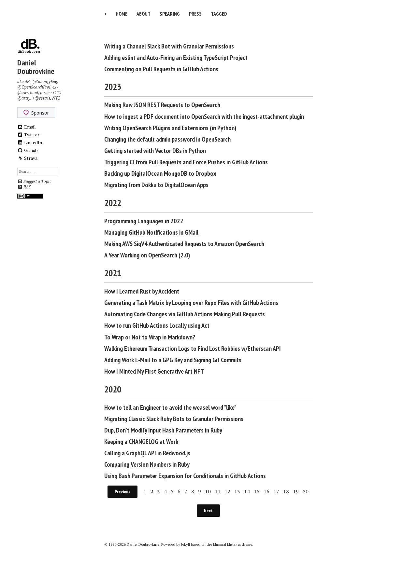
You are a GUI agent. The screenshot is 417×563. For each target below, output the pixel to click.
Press (195, 13)
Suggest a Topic (34, 181)
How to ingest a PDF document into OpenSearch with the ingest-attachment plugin (204, 116)
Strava (27, 158)
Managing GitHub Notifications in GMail (151, 232)
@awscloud (27, 92)
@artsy (23, 98)
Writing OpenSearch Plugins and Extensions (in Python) (170, 128)
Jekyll (185, 544)
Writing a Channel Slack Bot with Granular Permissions (169, 46)
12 (227, 491)
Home (121, 13)
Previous (122, 492)
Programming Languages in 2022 (143, 221)
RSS (24, 187)
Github (27, 150)
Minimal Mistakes (227, 544)
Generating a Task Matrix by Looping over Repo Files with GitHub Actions (191, 302)
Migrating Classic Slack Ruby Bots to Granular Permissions (173, 419)
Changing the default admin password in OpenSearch (167, 139)
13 (237, 491)
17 (276, 491)
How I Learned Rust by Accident (141, 291)
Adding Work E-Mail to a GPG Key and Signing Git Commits (172, 360)
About (144, 13)
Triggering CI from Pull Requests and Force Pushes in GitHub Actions (186, 162)
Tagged (219, 13)
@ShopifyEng (45, 81)
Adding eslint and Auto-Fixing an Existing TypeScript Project (176, 57)
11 (218, 491)
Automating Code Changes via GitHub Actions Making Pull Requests (184, 314)
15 (257, 491)
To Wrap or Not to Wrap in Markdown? (149, 337)
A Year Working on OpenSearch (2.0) (147, 255)
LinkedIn (29, 142)
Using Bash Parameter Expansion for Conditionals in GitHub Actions (185, 476)
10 (208, 491)
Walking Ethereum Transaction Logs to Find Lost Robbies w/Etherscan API (192, 348)
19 (296, 491)
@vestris (42, 98)
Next (208, 511)
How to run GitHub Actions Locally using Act (156, 325)
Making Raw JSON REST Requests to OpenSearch (162, 105)
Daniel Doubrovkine (35, 67)
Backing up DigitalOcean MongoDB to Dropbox (160, 173)
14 (247, 491)
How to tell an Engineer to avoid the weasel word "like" (170, 407)
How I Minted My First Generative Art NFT (154, 371)
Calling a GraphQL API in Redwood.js (147, 453)
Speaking (170, 13)
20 (306, 491)
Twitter (28, 134)
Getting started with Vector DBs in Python (155, 150)
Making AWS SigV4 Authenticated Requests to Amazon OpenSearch (184, 244)
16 (266, 491)
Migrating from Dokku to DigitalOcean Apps (156, 185)
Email (26, 127)
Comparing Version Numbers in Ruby (147, 464)
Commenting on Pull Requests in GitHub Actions (161, 69)
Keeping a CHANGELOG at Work (141, 441)
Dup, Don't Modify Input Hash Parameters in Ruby (163, 430)
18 (286, 491)
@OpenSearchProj (33, 87)
